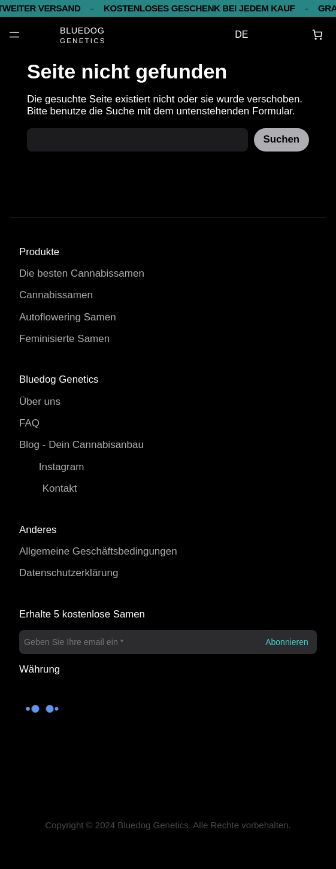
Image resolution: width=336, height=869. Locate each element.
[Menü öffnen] (14, 35)
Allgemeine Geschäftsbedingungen (98, 551)
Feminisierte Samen (64, 338)
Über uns (39, 401)
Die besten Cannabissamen (81, 273)
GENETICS (83, 40)
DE (241, 34)
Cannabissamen (56, 295)
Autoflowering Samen (67, 317)
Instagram (61, 467)
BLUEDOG (82, 30)
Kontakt (60, 488)
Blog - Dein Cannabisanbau (81, 444)
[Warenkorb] (318, 35)
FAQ (29, 423)
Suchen (282, 139)
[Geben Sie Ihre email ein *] (168, 642)
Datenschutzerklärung (68, 573)
